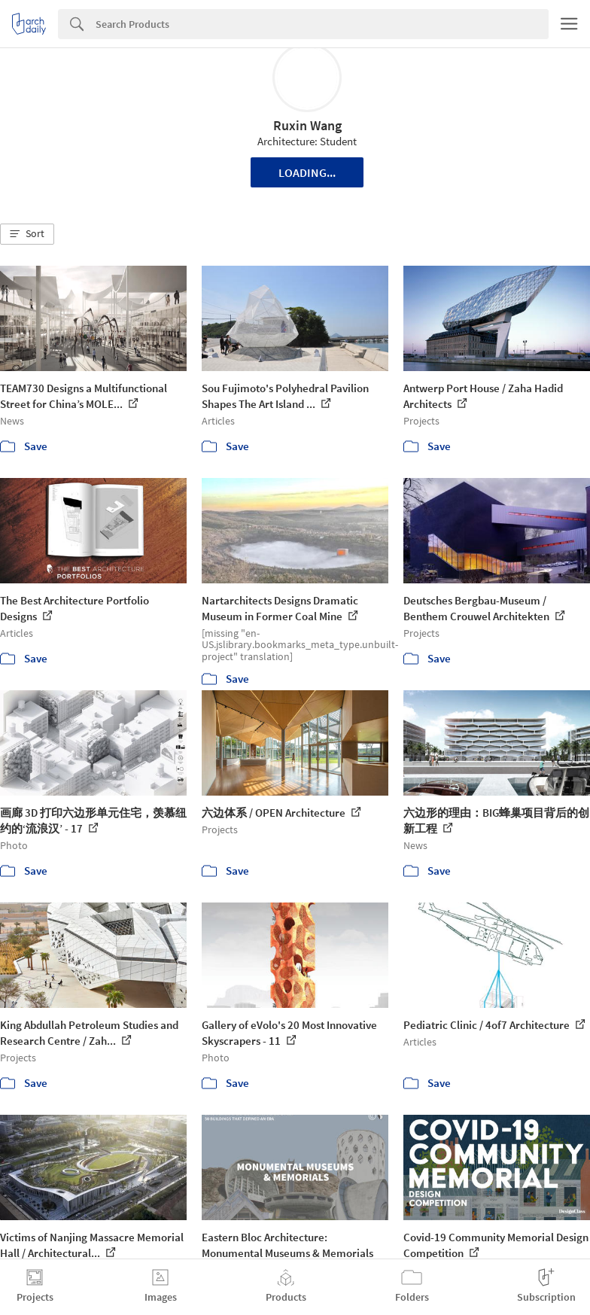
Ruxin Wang (307, 125)
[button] (27, 234)
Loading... (307, 172)
